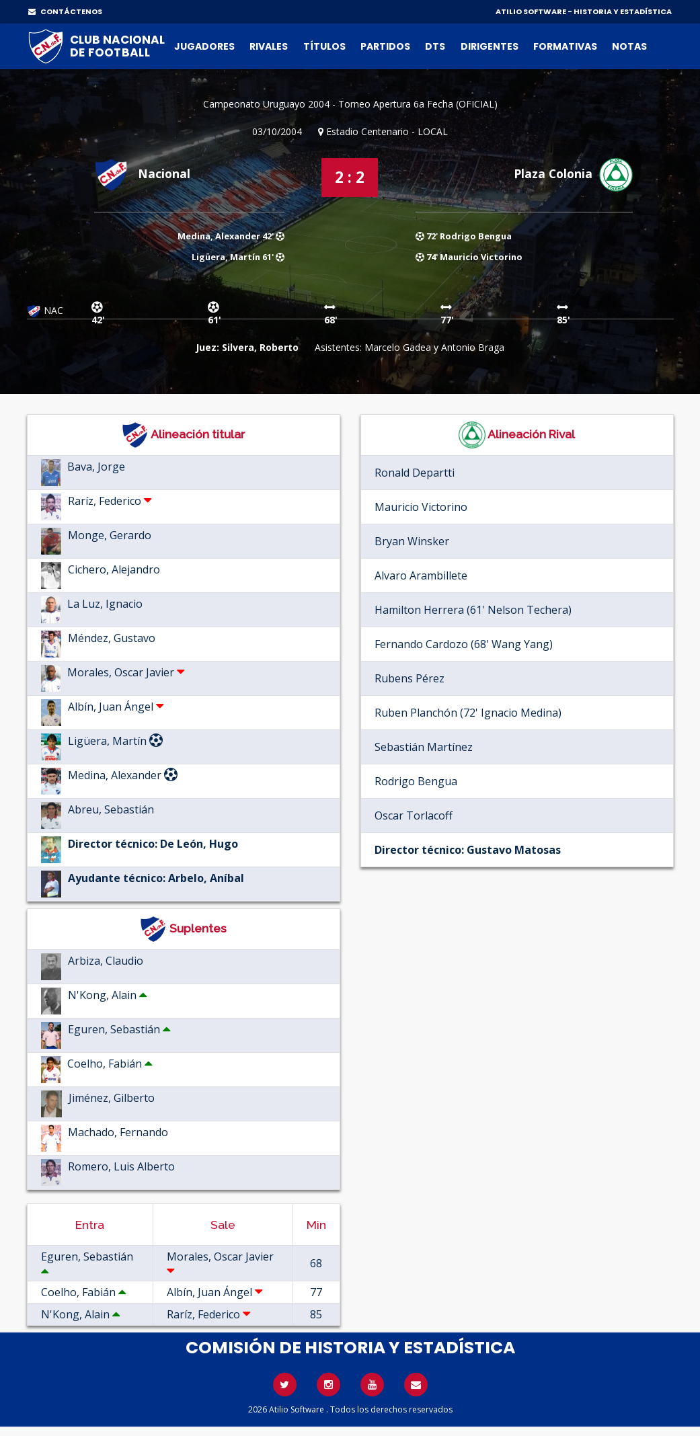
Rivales (268, 46)
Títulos (324, 46)
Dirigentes (489, 46)
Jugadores (204, 46)
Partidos (385, 46)
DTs (435, 46)
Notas (629, 46)
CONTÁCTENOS (65, 11)
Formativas (565, 46)
